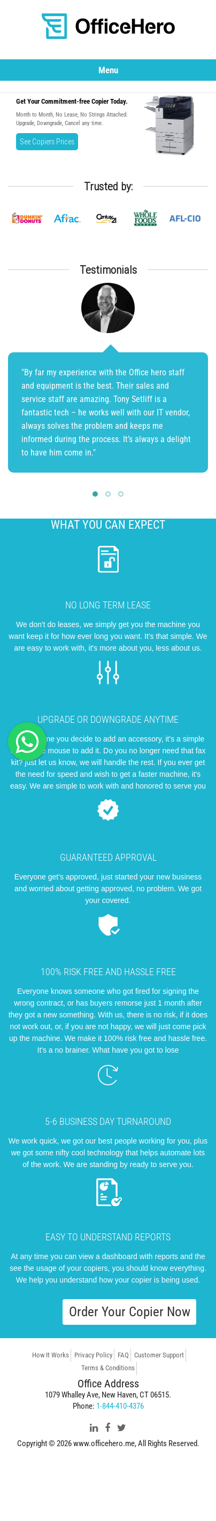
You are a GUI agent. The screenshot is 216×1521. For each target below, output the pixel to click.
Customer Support (159, 1355)
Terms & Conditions (108, 1368)
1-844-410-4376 (120, 1406)
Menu (108, 70)
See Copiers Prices (47, 141)
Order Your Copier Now (129, 1311)
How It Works (50, 1355)
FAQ (123, 1355)
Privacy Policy (93, 1355)
